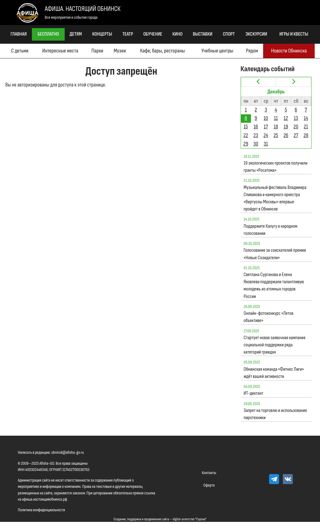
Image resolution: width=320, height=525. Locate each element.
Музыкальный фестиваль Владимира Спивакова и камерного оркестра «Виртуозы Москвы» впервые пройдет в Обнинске (275, 198)
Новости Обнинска (289, 50)
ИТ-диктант (253, 393)
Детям (76, 34)
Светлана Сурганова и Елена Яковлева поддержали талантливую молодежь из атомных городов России (274, 286)
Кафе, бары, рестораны (162, 50)
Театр (127, 34)
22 (245, 135)
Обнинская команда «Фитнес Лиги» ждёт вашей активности (274, 372)
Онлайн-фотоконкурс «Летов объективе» (268, 317)
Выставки (202, 34)
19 (286, 126)
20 (295, 126)
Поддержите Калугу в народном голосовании (271, 229)
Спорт (229, 34)
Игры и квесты (293, 34)
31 (266, 144)
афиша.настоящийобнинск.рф (44, 499)
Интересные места (60, 50)
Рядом (252, 50)
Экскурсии (256, 34)
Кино (177, 34)
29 (245, 144)
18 (276, 126)
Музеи (120, 50)
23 (255, 135)
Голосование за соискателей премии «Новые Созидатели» (275, 253)
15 (246, 126)
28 (305, 135)
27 (296, 135)
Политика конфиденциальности (41, 510)
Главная (19, 34)
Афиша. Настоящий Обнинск (82, 9)
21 (306, 126)
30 (255, 144)
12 (286, 118)
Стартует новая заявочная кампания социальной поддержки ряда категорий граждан (275, 345)
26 (285, 135)
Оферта (209, 485)
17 (266, 126)
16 (256, 126)
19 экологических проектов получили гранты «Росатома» (276, 166)
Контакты (209, 472)
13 (296, 118)
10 (265, 118)
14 (306, 118)
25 (275, 135)
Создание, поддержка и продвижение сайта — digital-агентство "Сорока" (160, 519)
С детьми (19, 50)
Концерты (102, 34)
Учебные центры (217, 50)
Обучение (152, 34)
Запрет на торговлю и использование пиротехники (275, 414)
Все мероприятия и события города (71, 17)
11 (276, 118)
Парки (97, 50)
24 (265, 135)
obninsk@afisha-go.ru (67, 452)
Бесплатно (48, 34)
